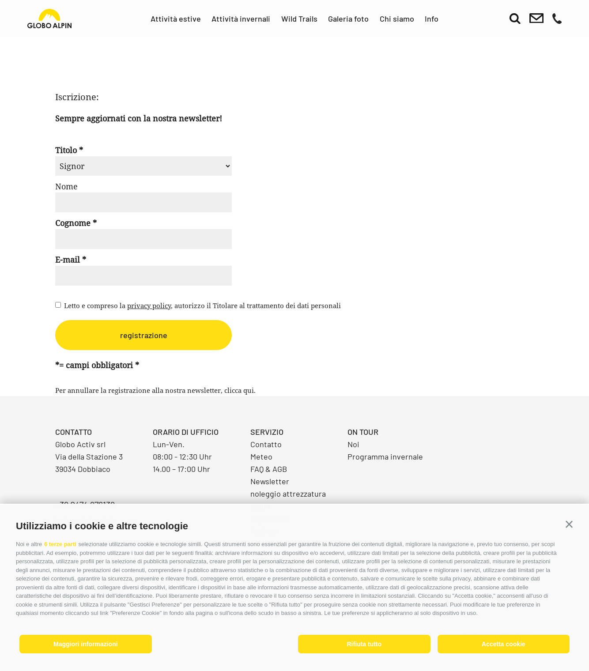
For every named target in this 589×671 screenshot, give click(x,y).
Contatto (266, 444)
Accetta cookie (503, 644)
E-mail (67, 259)
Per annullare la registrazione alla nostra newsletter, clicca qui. (155, 390)
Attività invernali (240, 18)
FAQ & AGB (268, 469)
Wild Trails (299, 18)
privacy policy (149, 305)
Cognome (73, 223)
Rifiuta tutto (364, 644)
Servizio (266, 432)
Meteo (261, 456)
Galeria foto (348, 18)
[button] (569, 524)
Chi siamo (397, 18)
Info (431, 18)
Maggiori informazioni (85, 644)
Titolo (66, 150)
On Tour (362, 432)
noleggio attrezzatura (288, 493)
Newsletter (269, 481)
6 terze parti (60, 544)
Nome (66, 186)
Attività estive (176, 18)
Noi (353, 444)
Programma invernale (385, 456)
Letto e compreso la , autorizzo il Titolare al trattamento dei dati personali (202, 305)
